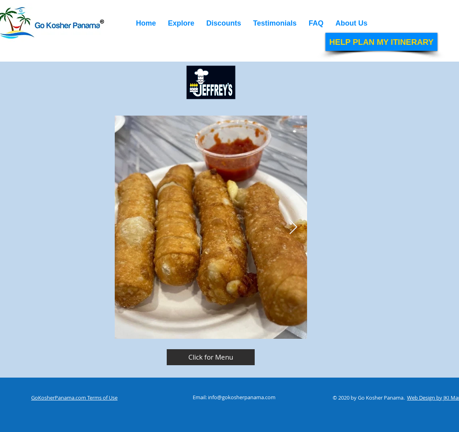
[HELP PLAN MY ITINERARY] (381, 42)
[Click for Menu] (211, 357)
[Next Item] (293, 227)
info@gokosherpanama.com (241, 397)
